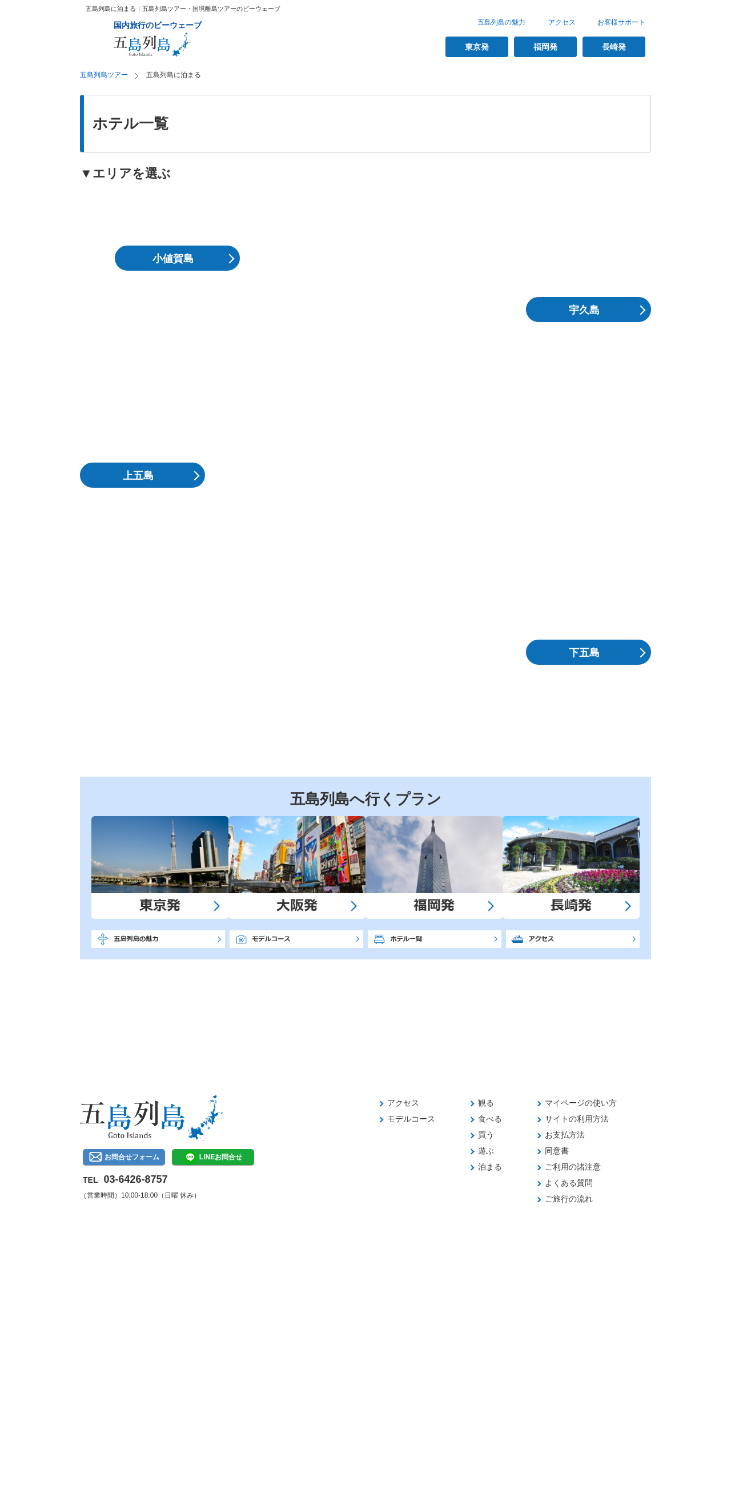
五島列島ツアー (104, 75)
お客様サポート (621, 22)
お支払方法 (565, 1134)
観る (486, 1102)
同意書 (557, 1150)
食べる (490, 1118)
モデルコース (411, 1118)
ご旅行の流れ (569, 1198)
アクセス (562, 22)
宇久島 (584, 310)
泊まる (490, 1166)
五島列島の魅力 (501, 22)
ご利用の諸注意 (573, 1166)
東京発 (477, 46)
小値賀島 (173, 258)
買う (486, 1134)
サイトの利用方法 (577, 1118)
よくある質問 (569, 1182)
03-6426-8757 (135, 1179)
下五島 (584, 652)
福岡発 (545, 46)
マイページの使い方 (581, 1102)
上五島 (138, 475)
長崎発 (614, 46)
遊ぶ (486, 1150)
